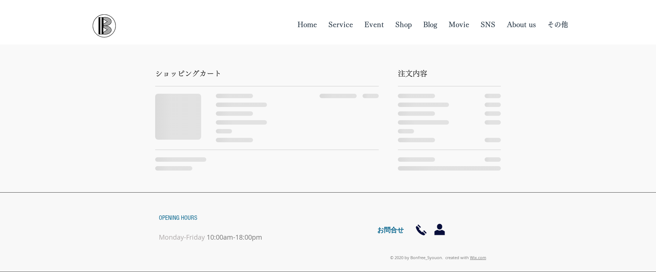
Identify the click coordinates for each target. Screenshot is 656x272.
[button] (521, 24)
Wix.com (478, 257)
